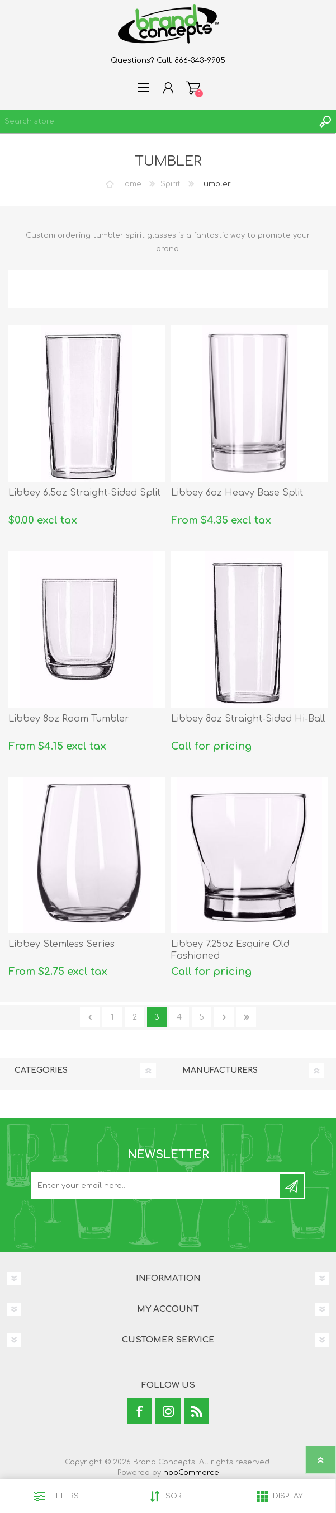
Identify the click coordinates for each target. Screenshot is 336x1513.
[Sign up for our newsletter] (156, 1186)
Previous (90, 1017)
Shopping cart (193, 88)
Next (224, 1017)
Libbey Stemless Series (61, 944)
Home (130, 184)
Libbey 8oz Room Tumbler (68, 719)
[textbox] (157, 121)
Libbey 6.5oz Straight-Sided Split (84, 493)
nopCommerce (191, 1473)
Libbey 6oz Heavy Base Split (237, 493)
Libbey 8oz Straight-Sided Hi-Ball (248, 719)
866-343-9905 (199, 60)
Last (246, 1017)
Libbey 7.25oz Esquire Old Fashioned (230, 950)
